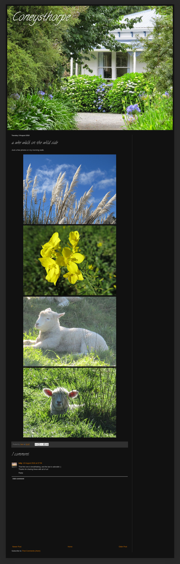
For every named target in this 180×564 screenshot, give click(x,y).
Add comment (18, 479)
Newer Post (16, 547)
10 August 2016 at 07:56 (32, 463)
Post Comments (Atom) (31, 551)
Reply (21, 473)
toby (20, 463)
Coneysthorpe (40, 18)
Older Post (123, 547)
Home (70, 547)
